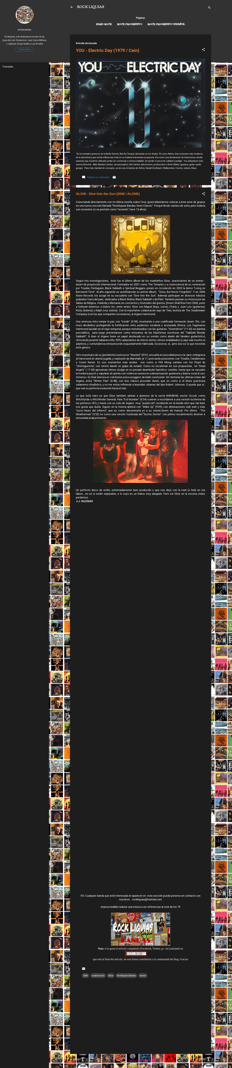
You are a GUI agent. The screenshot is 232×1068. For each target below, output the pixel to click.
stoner (143, 975)
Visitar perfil (24, 50)
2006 (85, 975)
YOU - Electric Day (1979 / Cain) (107, 50)
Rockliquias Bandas (126, 975)
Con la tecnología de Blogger (140, 1060)
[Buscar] (209, 8)
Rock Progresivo (129, 24)
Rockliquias (24, 29)
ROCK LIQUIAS (90, 7)
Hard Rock (104, 24)
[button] (203, 50)
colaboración (98, 975)
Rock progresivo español (166, 24)
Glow (110, 975)
